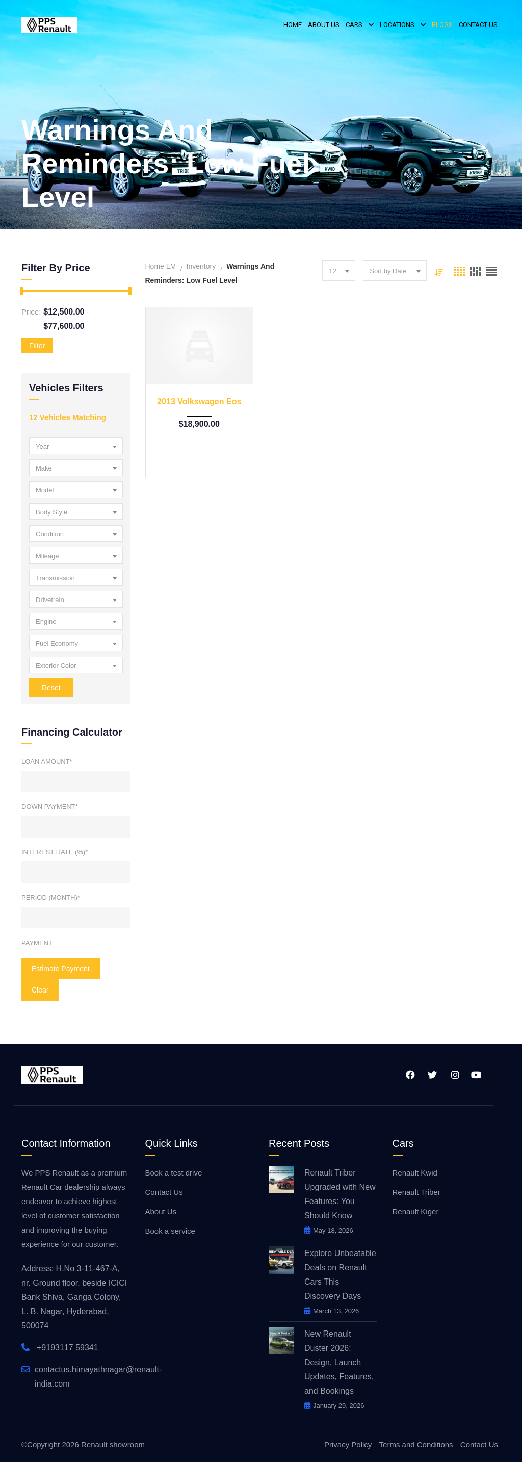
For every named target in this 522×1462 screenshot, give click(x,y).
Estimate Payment (61, 968)
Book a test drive (173, 1172)
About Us (161, 1211)
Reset (51, 688)
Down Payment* (49, 807)
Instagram (455, 1074)
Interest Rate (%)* (54, 852)
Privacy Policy (348, 1444)
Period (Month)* (50, 897)
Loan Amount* (46, 761)
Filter (37, 346)
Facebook (409, 1074)
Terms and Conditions (416, 1444)
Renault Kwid (415, 1172)
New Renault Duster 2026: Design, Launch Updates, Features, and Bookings (339, 1362)
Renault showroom (113, 1444)
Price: (31, 311)
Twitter (431, 1074)
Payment (37, 943)
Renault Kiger (416, 1211)
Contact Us (164, 1192)
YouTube (476, 1074)
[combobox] (76, 445)
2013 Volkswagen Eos (199, 401)
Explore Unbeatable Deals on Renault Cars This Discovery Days (340, 1274)
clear (40, 990)
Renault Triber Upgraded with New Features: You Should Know (340, 1194)
